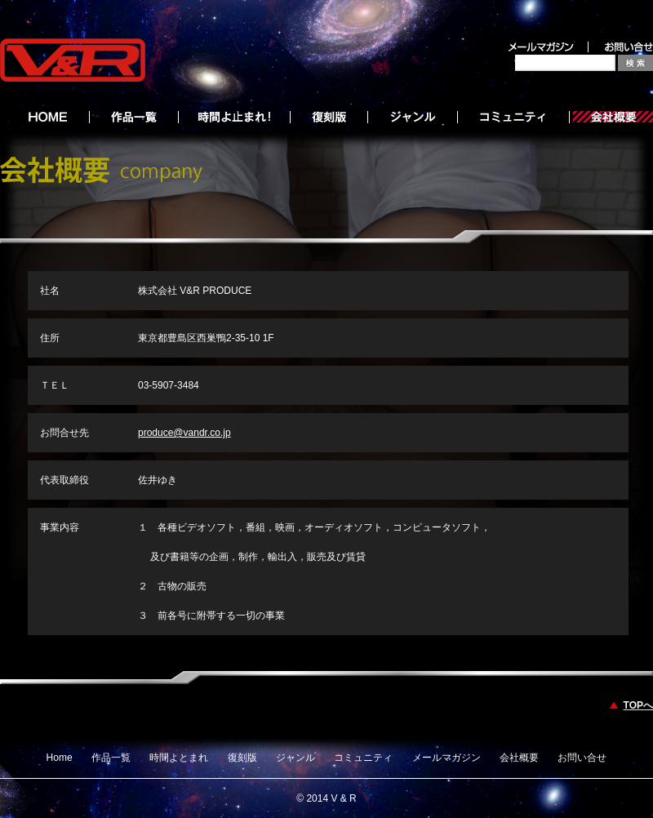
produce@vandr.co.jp (184, 432)
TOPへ (638, 705)
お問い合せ (581, 757)
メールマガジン (446, 757)
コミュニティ (363, 757)
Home (60, 757)
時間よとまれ (178, 757)
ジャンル (295, 757)
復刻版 (242, 757)
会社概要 (519, 757)
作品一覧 (111, 757)
